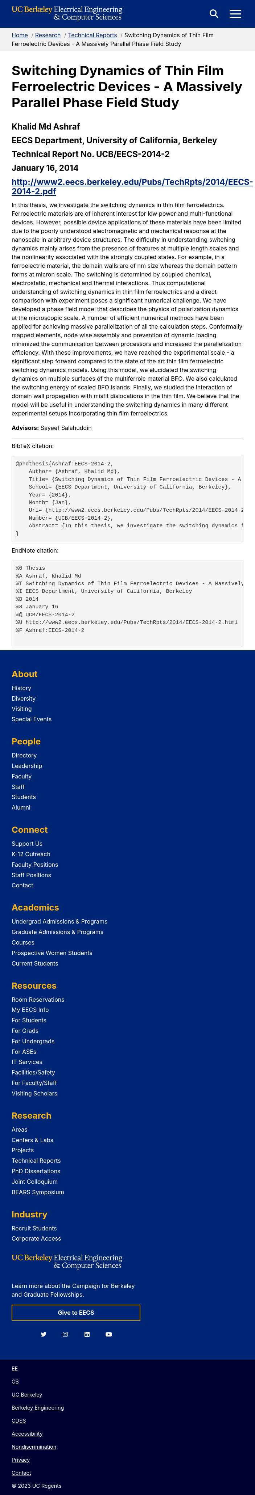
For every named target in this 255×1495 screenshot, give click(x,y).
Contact (22, 885)
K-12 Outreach (31, 854)
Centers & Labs (32, 1140)
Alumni (21, 807)
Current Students (35, 963)
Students (24, 797)
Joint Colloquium (35, 1181)
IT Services (27, 1061)
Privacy (21, 1460)
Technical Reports (92, 35)
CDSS (19, 1421)
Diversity (24, 698)
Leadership (27, 765)
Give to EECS (76, 1312)
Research (48, 35)
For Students (29, 1020)
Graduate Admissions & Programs (57, 932)
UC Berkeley (27, 1394)
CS (15, 1381)
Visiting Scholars (34, 1093)
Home (20, 35)
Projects (23, 1150)
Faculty (22, 776)
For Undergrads (33, 1041)
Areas (20, 1129)
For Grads (25, 1030)
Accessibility (27, 1434)
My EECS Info (30, 1009)
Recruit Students (34, 1228)
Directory (24, 755)
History (21, 688)
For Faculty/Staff (34, 1082)
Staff (18, 786)
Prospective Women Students (52, 952)
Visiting (22, 708)
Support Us (27, 843)
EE (15, 1368)
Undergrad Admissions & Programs (60, 921)
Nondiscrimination (34, 1447)
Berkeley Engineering (38, 1408)
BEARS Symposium (38, 1192)
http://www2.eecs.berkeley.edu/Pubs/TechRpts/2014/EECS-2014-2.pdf (132, 187)
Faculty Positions (35, 864)
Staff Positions (31, 875)
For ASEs (24, 1051)
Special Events (32, 719)
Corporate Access (36, 1238)
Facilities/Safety (33, 1072)
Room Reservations (38, 999)
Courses (23, 942)
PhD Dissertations (36, 1171)
